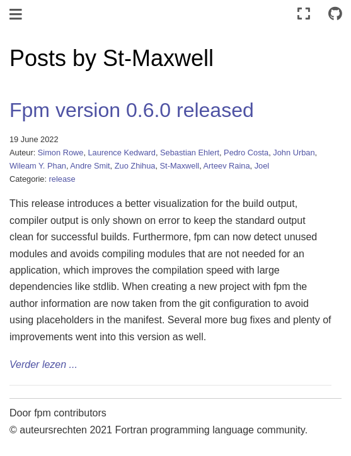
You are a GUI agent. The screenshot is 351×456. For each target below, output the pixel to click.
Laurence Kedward (122, 152)
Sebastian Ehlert (189, 152)
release (62, 179)
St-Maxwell (180, 165)
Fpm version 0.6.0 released (131, 110)
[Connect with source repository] (335, 14)
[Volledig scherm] (304, 14)
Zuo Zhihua (135, 165)
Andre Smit (90, 165)
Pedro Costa (246, 152)
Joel (262, 165)
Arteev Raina (227, 165)
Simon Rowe (61, 152)
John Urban (293, 152)
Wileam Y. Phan (37, 165)
